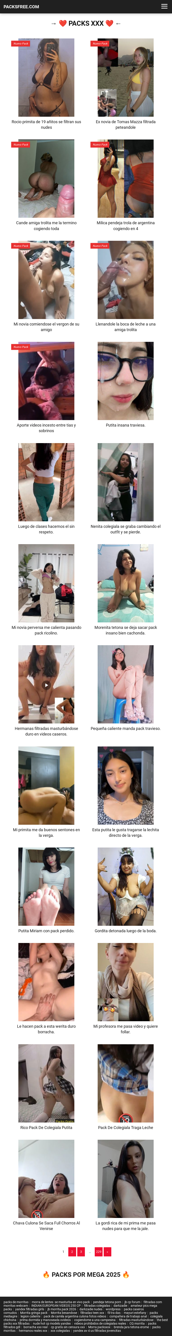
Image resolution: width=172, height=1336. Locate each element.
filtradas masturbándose (136, 1320)
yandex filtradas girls (29, 1309)
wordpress (113, 1309)
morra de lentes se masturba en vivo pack (61, 1302)
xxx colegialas (60, 1330)
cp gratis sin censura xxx (68, 1327)
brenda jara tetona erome (131, 1327)
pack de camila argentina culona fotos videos (75, 1316)
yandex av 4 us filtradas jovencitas (97, 1330)
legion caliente (30, 1316)
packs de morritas (16, 1302)
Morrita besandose (64, 1313)
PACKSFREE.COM (21, 6)
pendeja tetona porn (107, 1302)
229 (98, 1252)
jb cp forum (132, 1302)
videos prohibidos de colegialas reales (100, 1323)
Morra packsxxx (99, 1327)
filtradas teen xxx (92, 1313)
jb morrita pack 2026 (61, 1309)
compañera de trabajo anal (128, 1316)
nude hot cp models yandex (52, 1323)
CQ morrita (137, 1323)
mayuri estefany (135, 1313)
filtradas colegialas (97, 1305)
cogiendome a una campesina (95, 1320)
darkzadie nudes (91, 1309)
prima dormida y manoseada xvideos (45, 1320)
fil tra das (114, 1313)
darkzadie (120, 1305)
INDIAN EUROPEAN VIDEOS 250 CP (56, 1305)
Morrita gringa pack (33, 1313)
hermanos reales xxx (33, 1330)
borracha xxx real (35, 1327)
